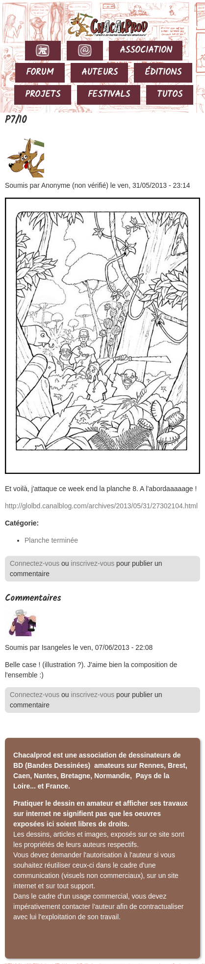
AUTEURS (99, 72)
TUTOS (169, 95)
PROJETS (42, 95)
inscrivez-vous (93, 563)
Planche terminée (51, 540)
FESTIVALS (109, 95)
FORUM (40, 72)
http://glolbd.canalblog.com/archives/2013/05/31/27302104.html (101, 506)
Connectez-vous (34, 563)
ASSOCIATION (146, 50)
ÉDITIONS (163, 72)
